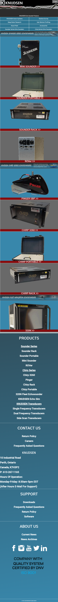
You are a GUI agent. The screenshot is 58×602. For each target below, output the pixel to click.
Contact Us (29, 428)
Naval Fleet (14, 25)
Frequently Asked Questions (29, 445)
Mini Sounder (29, 360)
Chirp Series (29, 370)
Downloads (29, 502)
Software (29, 516)
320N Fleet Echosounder (29, 394)
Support (29, 494)
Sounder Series (29, 346)
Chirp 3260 (29, 375)
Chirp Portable (29, 389)
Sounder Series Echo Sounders (14, 29)
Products (29, 338)
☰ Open (55, 1)
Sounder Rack (29, 351)
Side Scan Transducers (29, 418)
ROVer (29, 365)
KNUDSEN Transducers (29, 403)
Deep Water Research (14, 22)
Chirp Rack (29, 384)
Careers (29, 441)
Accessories (43, 25)
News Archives (29, 539)
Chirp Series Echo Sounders (43, 29)
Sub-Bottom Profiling (43, 22)
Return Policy (29, 436)
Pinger (29, 379)
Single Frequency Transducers (29, 408)
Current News (29, 534)
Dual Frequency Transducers (29, 413)
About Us (29, 526)
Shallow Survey (43, 18)
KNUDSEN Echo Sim (29, 399)
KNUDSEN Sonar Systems (15, 18)
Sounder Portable (29, 355)
